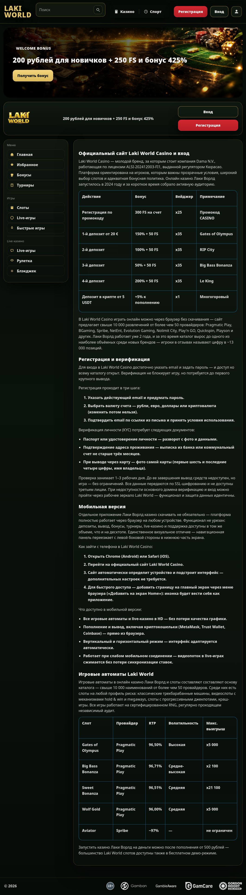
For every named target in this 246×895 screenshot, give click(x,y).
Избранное (23, 164)
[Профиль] (236, 11)
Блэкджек (22, 271)
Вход (219, 11)
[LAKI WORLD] (18, 11)
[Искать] (98, 9)
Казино (124, 11)
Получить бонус (33, 75)
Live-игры (22, 217)
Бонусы (20, 174)
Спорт (152, 11)
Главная (21, 154)
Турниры (21, 185)
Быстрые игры (27, 228)
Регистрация (190, 11)
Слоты (19, 207)
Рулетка (20, 260)
